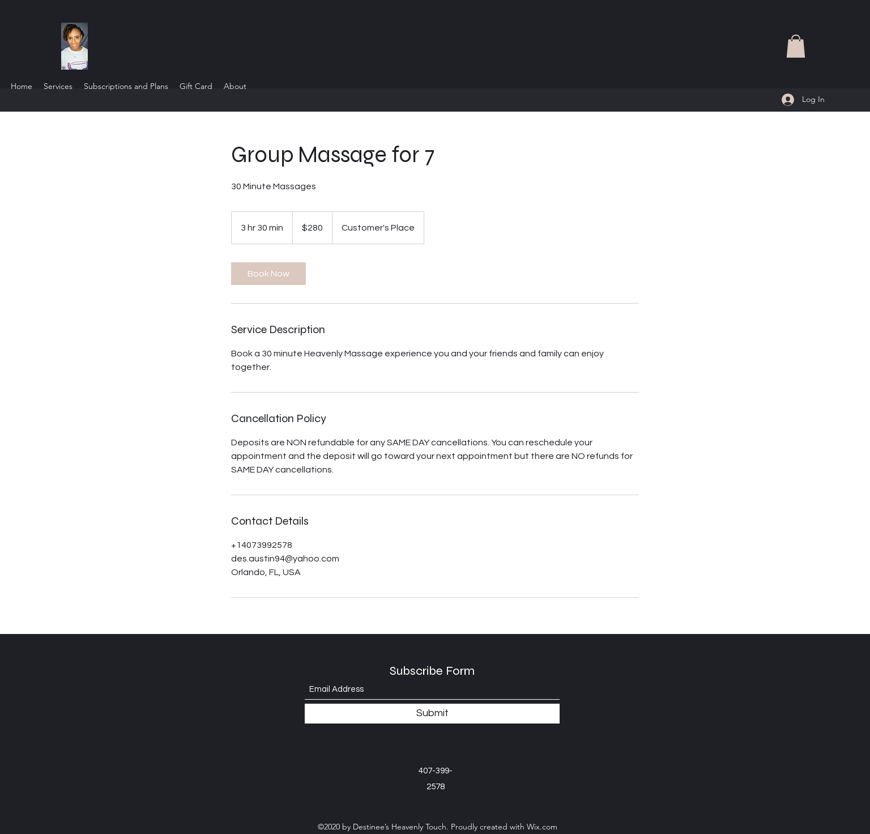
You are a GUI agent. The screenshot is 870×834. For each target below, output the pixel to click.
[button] (795, 46)
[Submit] (432, 714)
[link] (268, 273)
